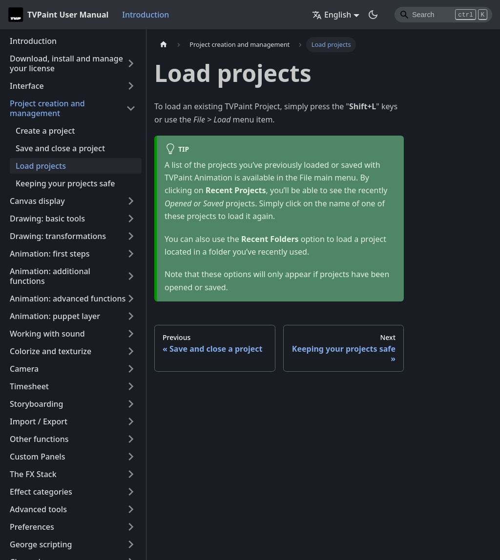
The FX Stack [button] (33, 474)
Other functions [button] (39, 439)
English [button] (331, 14)
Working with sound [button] (47, 333)
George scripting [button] (41, 544)
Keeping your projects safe (65, 183)
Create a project (45, 130)
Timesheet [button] (29, 386)
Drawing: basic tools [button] (47, 218)
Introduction (145, 14)
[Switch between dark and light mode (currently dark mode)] (373, 14)
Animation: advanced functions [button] (67, 298)
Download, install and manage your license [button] (66, 63)
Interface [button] (27, 85)
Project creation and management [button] (47, 108)
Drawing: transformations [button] (58, 236)
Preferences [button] (32, 526)
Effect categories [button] (41, 491)
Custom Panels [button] (37, 456)
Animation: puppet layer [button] (55, 316)
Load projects (41, 165)
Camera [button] (24, 368)
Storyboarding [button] (36, 404)
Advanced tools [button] (38, 509)
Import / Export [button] (38, 421)
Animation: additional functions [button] (50, 276)
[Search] (443, 14)
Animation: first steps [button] (50, 253)
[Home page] (163, 44)
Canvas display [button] (37, 201)
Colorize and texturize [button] (50, 351)
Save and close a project (60, 148)
